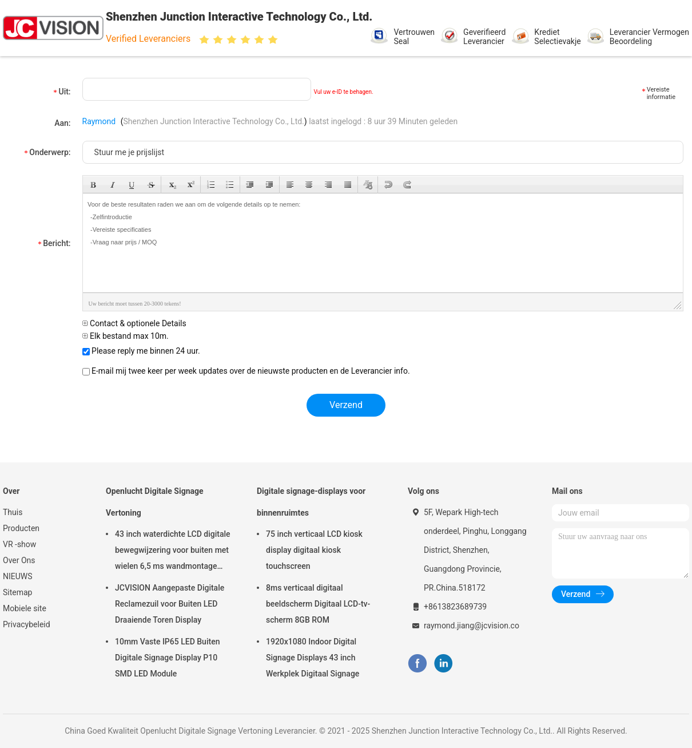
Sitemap (17, 592)
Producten (21, 528)
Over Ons (19, 560)
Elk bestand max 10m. (125, 336)
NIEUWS (18, 576)
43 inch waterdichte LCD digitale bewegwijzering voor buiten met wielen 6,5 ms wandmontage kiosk (172, 551)
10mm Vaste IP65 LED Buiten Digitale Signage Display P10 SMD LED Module (167, 657)
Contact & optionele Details (134, 323)
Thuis (12, 512)
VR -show (19, 544)
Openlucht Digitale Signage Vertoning (155, 501)
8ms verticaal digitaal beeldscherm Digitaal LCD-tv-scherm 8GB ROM (318, 603)
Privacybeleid (26, 624)
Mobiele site (24, 608)
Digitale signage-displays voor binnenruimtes (311, 501)
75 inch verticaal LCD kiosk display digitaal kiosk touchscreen (314, 550)
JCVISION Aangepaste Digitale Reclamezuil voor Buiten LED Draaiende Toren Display (169, 603)
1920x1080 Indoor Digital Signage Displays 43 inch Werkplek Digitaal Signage (312, 657)
